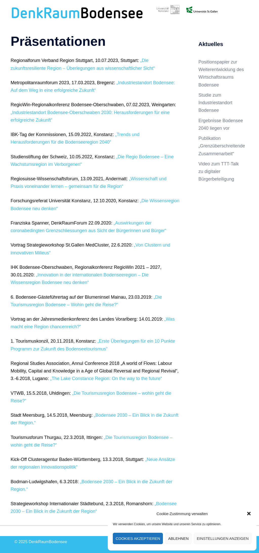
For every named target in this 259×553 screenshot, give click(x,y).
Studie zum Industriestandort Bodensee (215, 103)
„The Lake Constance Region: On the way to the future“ (106, 378)
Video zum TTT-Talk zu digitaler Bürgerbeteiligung (219, 171)
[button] (248, 513)
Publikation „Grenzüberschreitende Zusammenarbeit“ (222, 146)
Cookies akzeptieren (138, 538)
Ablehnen (178, 538)
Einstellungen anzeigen (223, 538)
